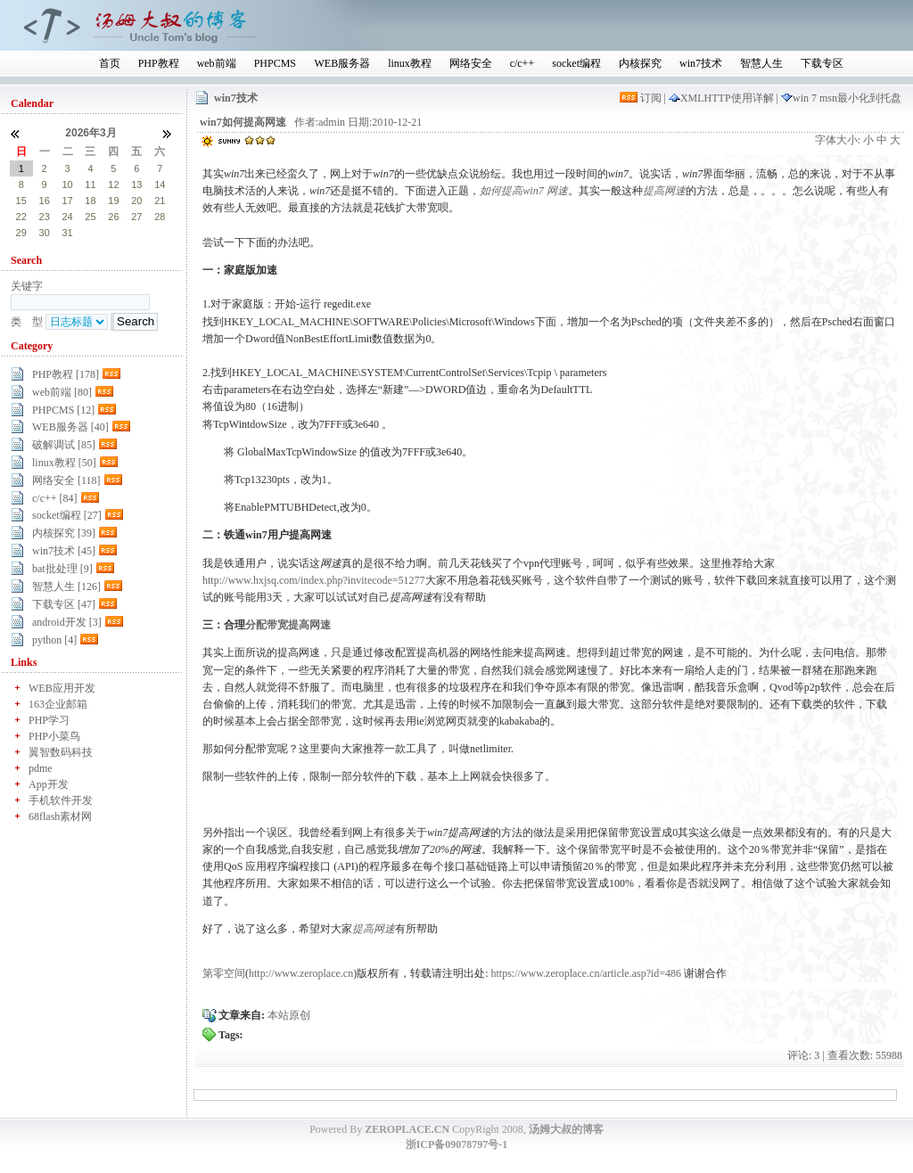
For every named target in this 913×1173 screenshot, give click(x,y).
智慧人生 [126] (66, 586)
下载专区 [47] (63, 604)
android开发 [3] (67, 622)
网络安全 (470, 63)
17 (67, 200)
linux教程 (410, 63)
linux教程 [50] (64, 462)
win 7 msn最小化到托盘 (841, 98)
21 (159, 200)
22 (21, 216)
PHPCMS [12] (63, 410)
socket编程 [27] (67, 515)
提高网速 (664, 191)
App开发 (49, 784)
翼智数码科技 (61, 752)
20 (136, 200)
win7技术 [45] (63, 551)
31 (67, 232)
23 (44, 216)
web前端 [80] (62, 392)
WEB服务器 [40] (70, 427)
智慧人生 (761, 63)
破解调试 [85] (63, 445)
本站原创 (288, 1015)
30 (44, 232)
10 (67, 184)
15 (21, 200)
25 (90, 216)
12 (113, 184)
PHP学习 (49, 720)
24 (67, 216)
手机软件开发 (61, 800)
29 (21, 232)
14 (159, 184)
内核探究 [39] (63, 533)
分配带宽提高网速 (288, 625)
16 (44, 200)
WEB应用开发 (62, 688)
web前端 (216, 63)
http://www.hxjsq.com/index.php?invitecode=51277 (313, 580)
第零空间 (223, 973)
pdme (41, 768)
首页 (109, 63)
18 (90, 200)
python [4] (54, 640)
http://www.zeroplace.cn (301, 973)
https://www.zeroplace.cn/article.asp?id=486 (586, 973)
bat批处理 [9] (62, 568)
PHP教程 (158, 63)
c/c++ (522, 63)
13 (136, 184)
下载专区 (822, 63)
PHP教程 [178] (65, 374)
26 (113, 216)
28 (159, 216)
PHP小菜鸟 (54, 736)
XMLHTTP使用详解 (723, 98)
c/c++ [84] (55, 498)
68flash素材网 (60, 816)
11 (90, 184)
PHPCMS (275, 63)
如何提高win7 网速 (523, 191)
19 (113, 200)
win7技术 (700, 63)
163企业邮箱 (58, 704)
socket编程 (576, 63)
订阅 (642, 98)
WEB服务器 (342, 63)
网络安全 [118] (66, 480)
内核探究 (640, 63)
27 (136, 216)
